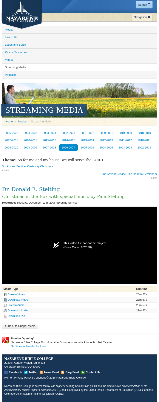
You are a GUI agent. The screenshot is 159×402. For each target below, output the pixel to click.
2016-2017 (30, 140)
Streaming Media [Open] (15, 67)
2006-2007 (68, 147)
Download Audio (18, 310)
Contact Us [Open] (93, 372)
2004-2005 (106, 147)
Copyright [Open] (40, 377)
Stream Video (16, 294)
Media (22, 121)
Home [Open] (9, 121)
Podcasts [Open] (10, 74)
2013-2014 (87, 140)
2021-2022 (87, 133)
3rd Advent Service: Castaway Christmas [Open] (27, 166)
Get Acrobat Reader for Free (28, 346)
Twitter (33, 372)
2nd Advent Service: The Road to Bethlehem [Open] (129, 174)
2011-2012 (125, 140)
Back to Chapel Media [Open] (20, 326)
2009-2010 (11, 147)
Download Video (18, 299)
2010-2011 (144, 140)
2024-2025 (30, 133)
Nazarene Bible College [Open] (71, 377)
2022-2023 (68, 133)
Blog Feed (72, 372)
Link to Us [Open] (11, 37)
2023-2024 (49, 133)
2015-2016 (49, 140)
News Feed (51, 372)
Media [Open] (8, 29)
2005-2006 (87, 147)
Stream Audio (16, 305)
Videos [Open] (9, 59)
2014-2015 (68, 140)
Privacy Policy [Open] (22, 377)
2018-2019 (144, 133)
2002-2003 (144, 147)
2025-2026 (11, 133)
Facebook (15, 372)
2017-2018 (11, 140)
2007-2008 (49, 147)
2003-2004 (125, 147)
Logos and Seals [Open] (15, 44)
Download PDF (17, 315)
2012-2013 (106, 140)
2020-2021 (106, 133)
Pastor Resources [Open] (16, 52)
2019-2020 (125, 133)
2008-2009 (30, 147)
